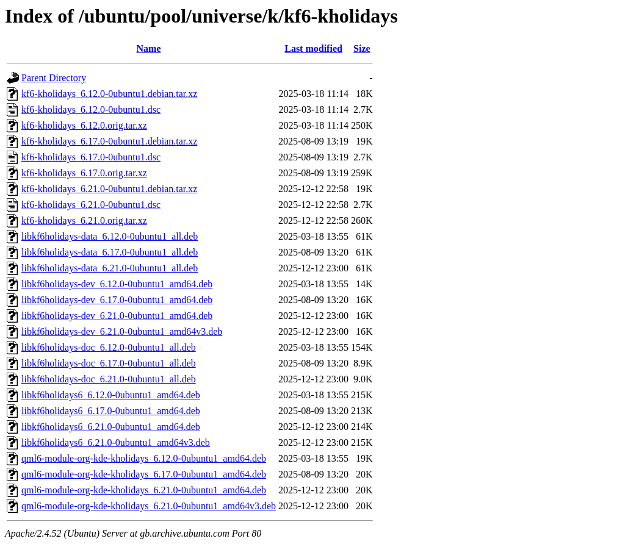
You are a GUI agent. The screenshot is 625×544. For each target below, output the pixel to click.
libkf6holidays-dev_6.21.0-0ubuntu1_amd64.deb (116, 315)
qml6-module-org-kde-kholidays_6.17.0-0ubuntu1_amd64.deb (143, 474)
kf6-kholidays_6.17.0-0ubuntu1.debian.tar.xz (109, 141)
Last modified (313, 48)
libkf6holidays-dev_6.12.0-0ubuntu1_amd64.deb (116, 284)
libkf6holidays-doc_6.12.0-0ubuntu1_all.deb (108, 347)
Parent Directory (53, 78)
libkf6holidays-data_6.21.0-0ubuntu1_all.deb (109, 268)
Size (361, 48)
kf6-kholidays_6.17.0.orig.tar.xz (84, 173)
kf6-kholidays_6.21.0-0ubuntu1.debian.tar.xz (109, 189)
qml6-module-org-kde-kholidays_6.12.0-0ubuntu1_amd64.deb (143, 458)
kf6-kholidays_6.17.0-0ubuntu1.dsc (91, 157)
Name (149, 48)
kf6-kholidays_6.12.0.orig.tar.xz (84, 125)
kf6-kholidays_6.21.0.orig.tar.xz (84, 220)
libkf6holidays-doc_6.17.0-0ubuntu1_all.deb (108, 363)
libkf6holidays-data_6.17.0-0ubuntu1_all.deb (109, 252)
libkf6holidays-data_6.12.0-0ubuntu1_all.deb (109, 236)
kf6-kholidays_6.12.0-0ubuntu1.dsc (91, 109)
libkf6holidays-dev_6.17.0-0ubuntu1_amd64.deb (116, 300)
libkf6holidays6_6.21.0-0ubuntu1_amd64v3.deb (115, 442)
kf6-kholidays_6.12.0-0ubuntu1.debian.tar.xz (109, 93)
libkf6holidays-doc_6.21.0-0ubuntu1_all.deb (108, 379)
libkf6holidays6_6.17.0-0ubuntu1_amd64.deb (110, 411)
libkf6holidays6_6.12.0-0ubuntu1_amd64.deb (110, 395)
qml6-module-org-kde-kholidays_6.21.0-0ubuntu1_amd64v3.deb (148, 506)
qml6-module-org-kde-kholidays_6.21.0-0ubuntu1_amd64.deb (143, 490)
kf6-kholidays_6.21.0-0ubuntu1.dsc (91, 204)
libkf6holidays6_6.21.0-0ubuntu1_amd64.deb (110, 426)
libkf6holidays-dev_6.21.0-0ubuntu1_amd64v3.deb (121, 331)
